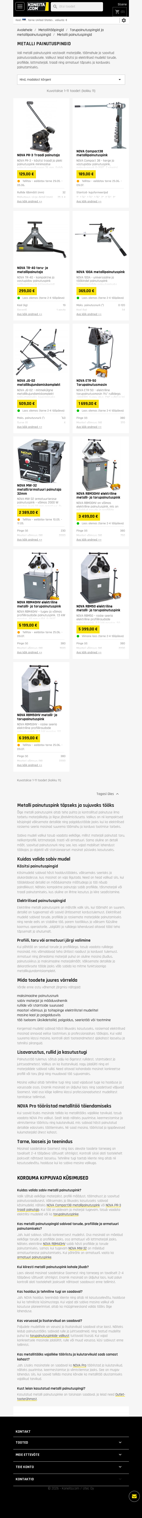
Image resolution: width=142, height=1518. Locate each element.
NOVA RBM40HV (54, 1243)
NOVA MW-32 (78, 1248)
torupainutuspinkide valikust (49, 1335)
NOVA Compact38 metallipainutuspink (73, 1205)
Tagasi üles (108, 793)
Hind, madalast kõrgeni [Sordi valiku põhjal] (71, 79)
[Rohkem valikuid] (134, 1496)
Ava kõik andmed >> (29, 201)
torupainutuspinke (66, 1214)
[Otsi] (77, 6)
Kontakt (23, 1431)
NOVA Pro (79, 1365)
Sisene (122, 4)
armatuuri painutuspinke (34, 1257)
